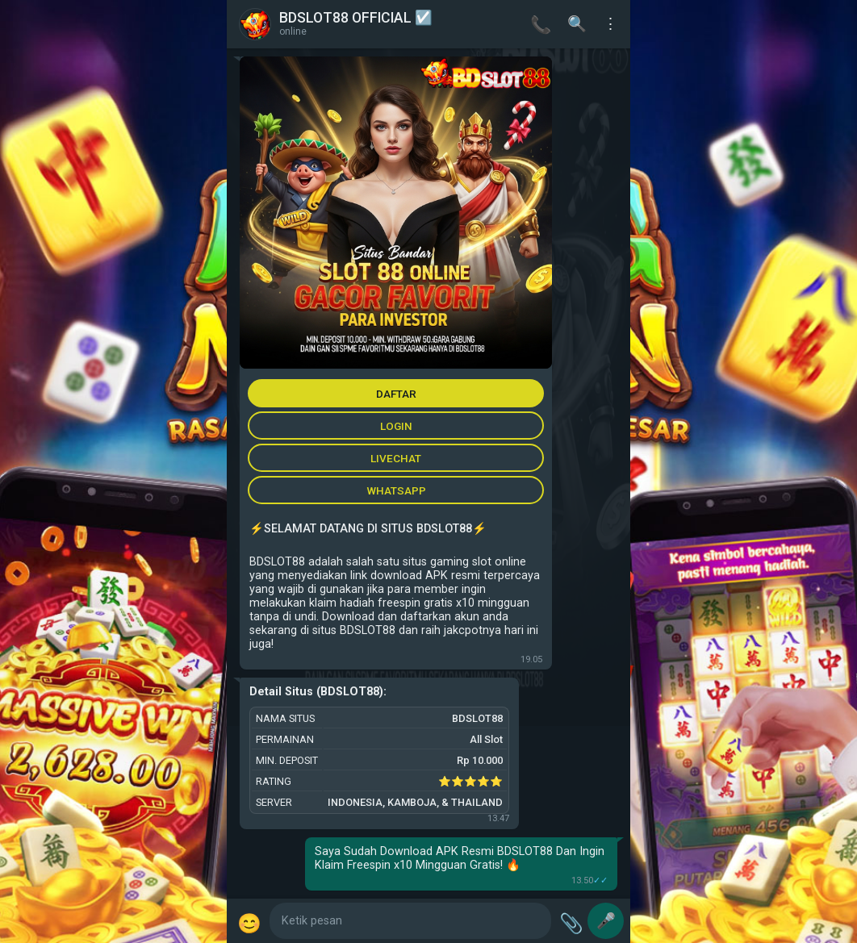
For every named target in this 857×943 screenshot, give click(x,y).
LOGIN (396, 425)
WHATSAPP (396, 490)
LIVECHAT (395, 458)
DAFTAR (396, 393)
